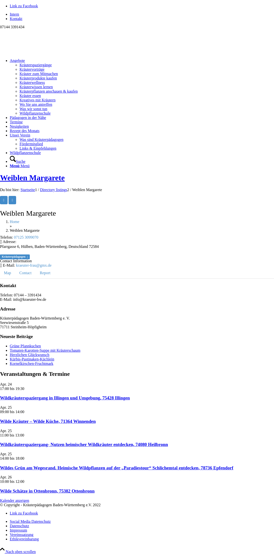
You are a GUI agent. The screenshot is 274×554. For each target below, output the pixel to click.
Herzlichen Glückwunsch (29, 355)
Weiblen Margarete (32, 177)
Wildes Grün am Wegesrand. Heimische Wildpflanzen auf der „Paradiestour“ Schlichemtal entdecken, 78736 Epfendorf (116, 467)
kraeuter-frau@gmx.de (33, 265)
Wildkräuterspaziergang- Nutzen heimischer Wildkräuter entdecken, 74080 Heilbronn (84, 444)
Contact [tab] (25, 273)
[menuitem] (142, 14)
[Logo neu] (36, 52)
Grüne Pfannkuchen (25, 346)
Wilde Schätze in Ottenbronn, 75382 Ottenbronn (47, 491)
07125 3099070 (26, 237)
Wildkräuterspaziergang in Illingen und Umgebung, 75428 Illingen (65, 397)
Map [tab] (7, 273)
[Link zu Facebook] (24, 6)
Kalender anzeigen (14, 500)
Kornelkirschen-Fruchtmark (31, 363)
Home (14, 222)
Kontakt (16, 19)
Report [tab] (45, 273)
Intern (14, 14)
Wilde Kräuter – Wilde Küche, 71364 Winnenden (48, 421)
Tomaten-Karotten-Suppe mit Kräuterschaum (45, 350)
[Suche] (17, 161)
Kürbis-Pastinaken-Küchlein (32, 359)
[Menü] (20, 166)
